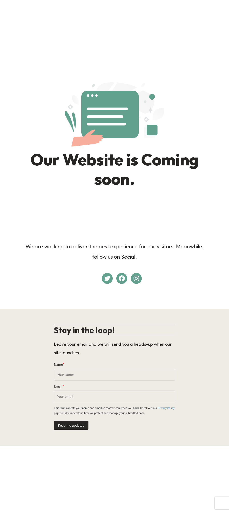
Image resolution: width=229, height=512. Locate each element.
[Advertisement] (114, 31)
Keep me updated (71, 425)
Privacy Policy (166, 408)
